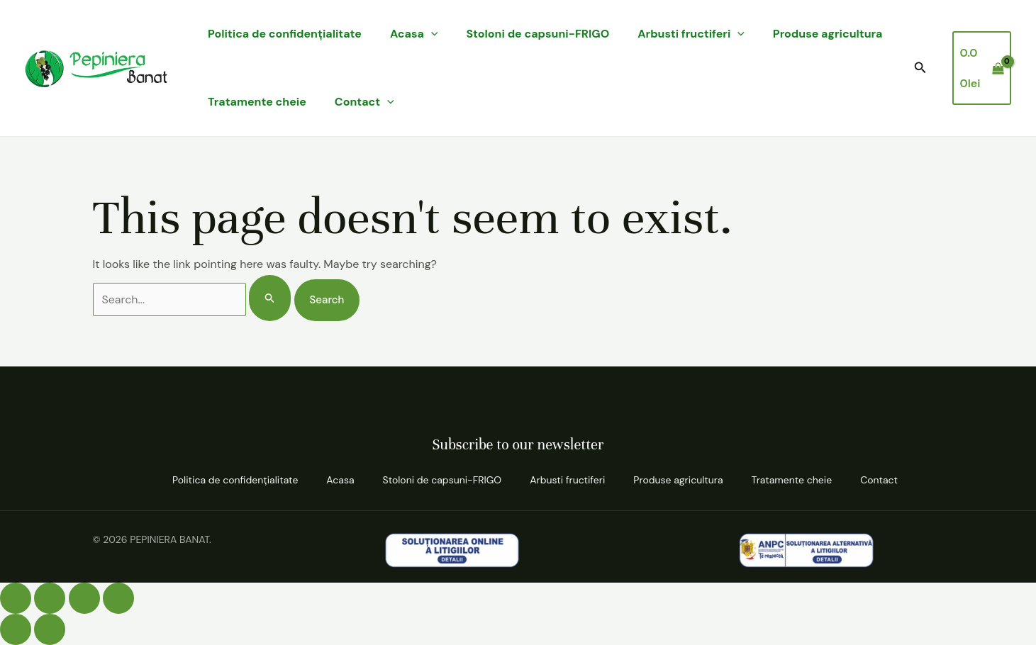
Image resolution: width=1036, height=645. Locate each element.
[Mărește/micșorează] (15, 598)
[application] (431, 34)
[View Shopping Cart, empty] (981, 67)
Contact (364, 102)
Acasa (414, 34)
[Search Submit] (270, 298)
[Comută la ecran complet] (49, 598)
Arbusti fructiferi (691, 34)
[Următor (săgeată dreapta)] (49, 629)
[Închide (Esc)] (118, 598)
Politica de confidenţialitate (285, 33)
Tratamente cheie (257, 101)
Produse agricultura (828, 33)
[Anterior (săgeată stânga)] (15, 629)
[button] (920, 68)
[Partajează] (84, 598)
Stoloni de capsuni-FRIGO (537, 33)
